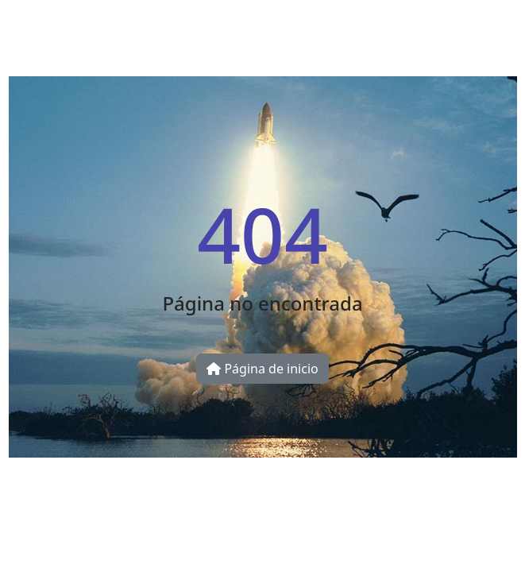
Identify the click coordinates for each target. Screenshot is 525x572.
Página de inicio (262, 368)
